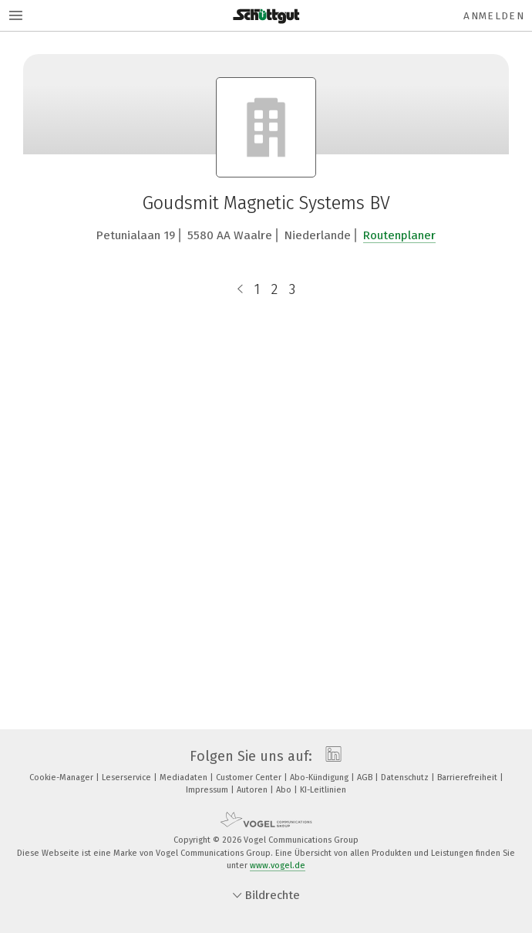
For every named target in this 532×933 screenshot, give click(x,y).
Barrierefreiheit (468, 777)
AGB (366, 777)
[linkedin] (329, 756)
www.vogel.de (277, 865)
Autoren (253, 790)
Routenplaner (399, 235)
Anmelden (493, 15)
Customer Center (250, 777)
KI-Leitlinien (323, 790)
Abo (285, 790)
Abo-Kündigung (320, 777)
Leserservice (127, 777)
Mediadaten (185, 777)
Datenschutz (406, 777)
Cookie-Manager (62, 777)
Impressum (208, 790)
